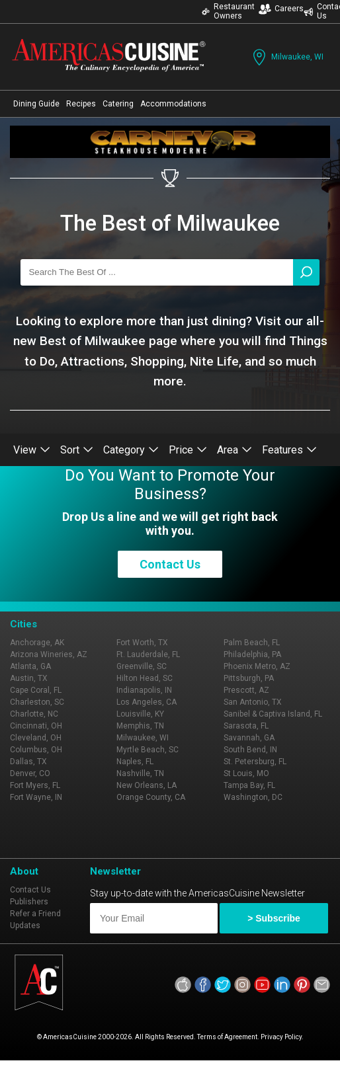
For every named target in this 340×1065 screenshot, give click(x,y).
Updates (25, 925)
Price (188, 450)
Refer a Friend (35, 913)
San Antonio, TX (253, 702)
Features (289, 450)
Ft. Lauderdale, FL (148, 654)
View (31, 450)
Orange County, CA (150, 797)
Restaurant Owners (228, 11)
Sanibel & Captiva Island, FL (273, 714)
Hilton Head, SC (144, 678)
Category (131, 450)
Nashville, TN (140, 773)
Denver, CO (30, 773)
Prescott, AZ (246, 690)
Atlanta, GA (30, 666)
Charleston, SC (37, 702)
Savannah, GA (249, 737)
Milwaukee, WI (286, 57)
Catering (118, 103)
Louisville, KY (140, 714)
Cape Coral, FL (36, 690)
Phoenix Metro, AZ (257, 666)
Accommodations (173, 103)
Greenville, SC (141, 666)
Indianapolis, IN (144, 690)
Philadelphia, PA (252, 654)
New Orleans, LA (146, 785)
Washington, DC (253, 797)
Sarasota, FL (246, 725)
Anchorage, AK (37, 642)
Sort (76, 450)
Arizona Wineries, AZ (48, 654)
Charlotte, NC (34, 714)
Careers (281, 9)
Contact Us (170, 564)
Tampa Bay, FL (249, 785)
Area (234, 450)
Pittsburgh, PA (249, 678)
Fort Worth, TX (142, 642)
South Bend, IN (250, 749)
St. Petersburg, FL (255, 761)
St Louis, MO (246, 773)
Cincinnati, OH (36, 725)
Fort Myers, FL (35, 785)
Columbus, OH (36, 749)
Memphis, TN (140, 725)
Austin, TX (29, 678)
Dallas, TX (28, 761)
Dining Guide (36, 103)
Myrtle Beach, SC (147, 749)
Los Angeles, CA (146, 702)
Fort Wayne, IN (36, 797)
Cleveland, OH (36, 737)
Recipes (81, 103)
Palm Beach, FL (252, 642)
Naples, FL (134, 761)
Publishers (29, 901)
